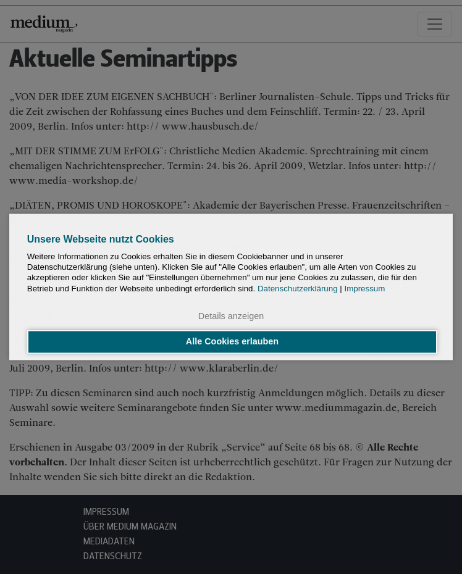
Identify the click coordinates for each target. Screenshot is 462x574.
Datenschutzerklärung (298, 288)
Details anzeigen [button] (231, 316)
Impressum (364, 288)
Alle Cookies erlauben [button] (232, 342)
